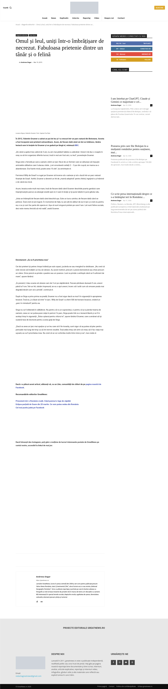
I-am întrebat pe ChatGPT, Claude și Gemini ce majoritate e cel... (130, 100)
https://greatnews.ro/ (42, 580)
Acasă (18, 24)
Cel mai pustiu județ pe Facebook (30, 408)
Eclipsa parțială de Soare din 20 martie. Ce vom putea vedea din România (47, 404)
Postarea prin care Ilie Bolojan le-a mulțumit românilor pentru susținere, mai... (130, 149)
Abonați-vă (146, 54)
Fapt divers (33, 35)
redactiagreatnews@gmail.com (28, 676)
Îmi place (147, 43)
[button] (8, 7)
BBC (76, 145)
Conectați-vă (145, 49)
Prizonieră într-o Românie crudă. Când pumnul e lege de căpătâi (43, 401)
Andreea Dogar (26, 62)
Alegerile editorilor (28, 24)
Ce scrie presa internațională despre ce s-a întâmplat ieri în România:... (131, 195)
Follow (148, 60)
